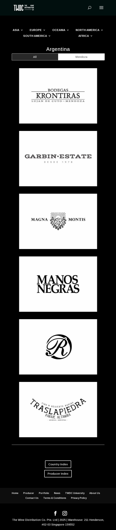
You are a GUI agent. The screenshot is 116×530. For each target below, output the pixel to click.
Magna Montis (58, 253)
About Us (94, 493)
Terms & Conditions (54, 498)
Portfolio (44, 493)
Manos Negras (57, 315)
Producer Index (58, 473)
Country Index (58, 464)
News (57, 493)
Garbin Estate (57, 190)
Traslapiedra (58, 441)
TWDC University (74, 493)
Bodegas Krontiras (58, 127)
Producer (28, 493)
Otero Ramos (58, 378)
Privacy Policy (79, 498)
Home (15, 493)
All (35, 56)
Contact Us (31, 498)
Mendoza (81, 56)
